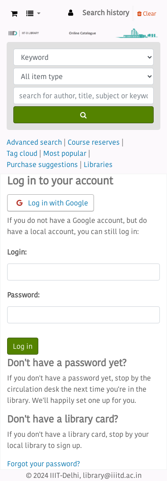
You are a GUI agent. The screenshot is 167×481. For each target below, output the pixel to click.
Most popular (64, 153)
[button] (14, 13)
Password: (23, 294)
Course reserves (94, 142)
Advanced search (34, 142)
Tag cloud (22, 153)
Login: (17, 251)
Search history (105, 12)
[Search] (83, 114)
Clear (146, 13)
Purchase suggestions (42, 164)
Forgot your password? (43, 463)
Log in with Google (52, 202)
